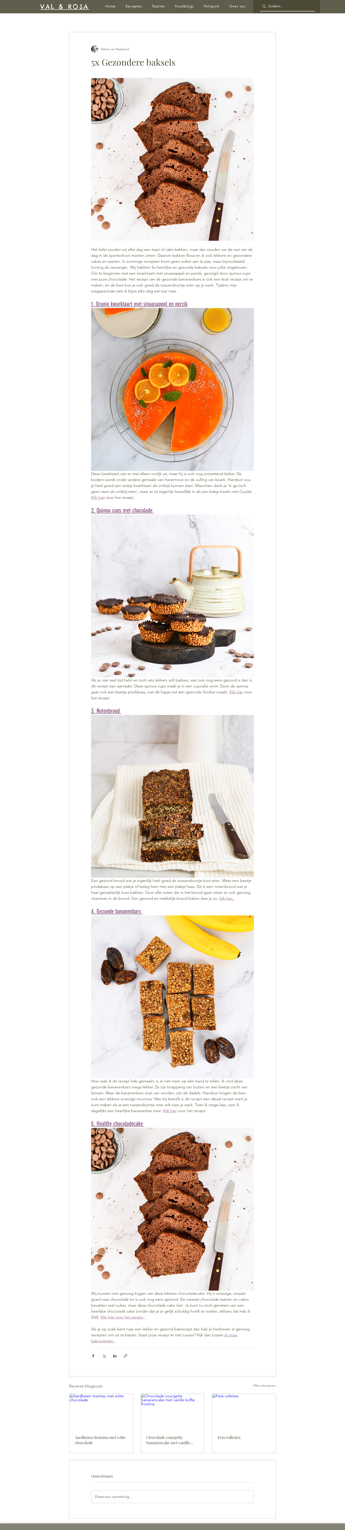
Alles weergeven (264, 1385)
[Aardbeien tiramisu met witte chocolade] (101, 1411)
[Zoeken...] (287, 6)
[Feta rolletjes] (243, 1411)
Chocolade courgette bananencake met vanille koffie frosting (168, 1440)
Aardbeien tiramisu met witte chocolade (100, 1440)
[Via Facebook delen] (93, 1356)
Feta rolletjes (229, 1437)
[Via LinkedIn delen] (115, 1356)
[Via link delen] (125, 1356)
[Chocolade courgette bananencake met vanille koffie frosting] (172, 1411)
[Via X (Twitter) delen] (104, 1356)
